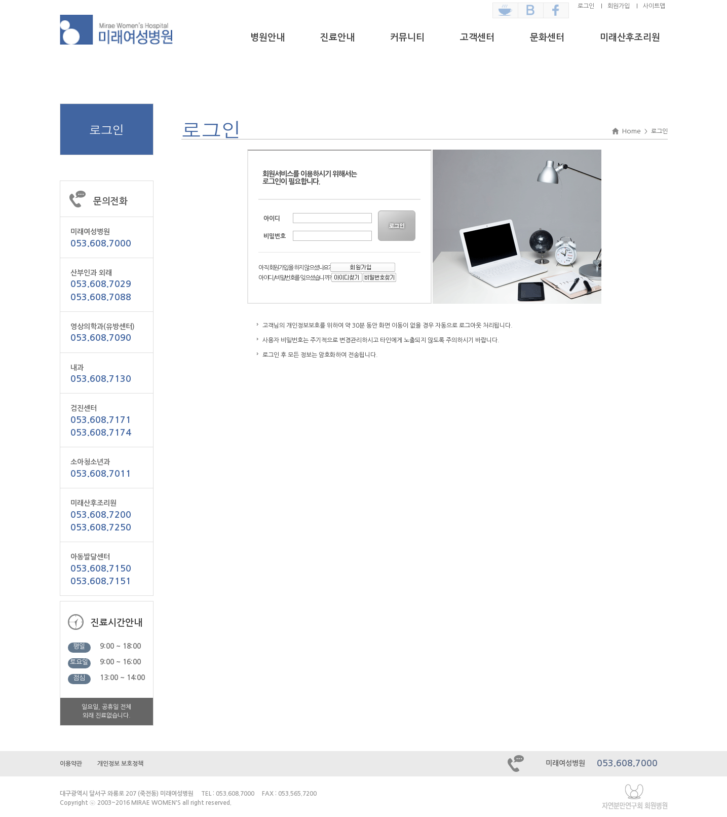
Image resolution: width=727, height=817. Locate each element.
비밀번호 (274, 236)
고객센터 (477, 37)
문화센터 (547, 37)
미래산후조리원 (630, 37)
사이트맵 (654, 6)
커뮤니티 (407, 37)
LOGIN (397, 225)
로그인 (586, 6)
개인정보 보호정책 (120, 764)
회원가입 (618, 6)
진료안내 (337, 37)
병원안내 (267, 37)
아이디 (271, 219)
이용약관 (71, 764)
